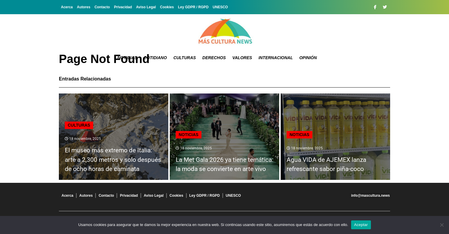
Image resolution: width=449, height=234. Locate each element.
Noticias (127, 57)
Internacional (276, 57)
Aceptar (361, 224)
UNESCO (220, 7)
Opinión (308, 57)
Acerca (67, 7)
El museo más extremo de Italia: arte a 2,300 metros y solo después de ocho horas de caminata (113, 159)
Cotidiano (155, 57)
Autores (83, 7)
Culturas (184, 57)
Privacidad (123, 7)
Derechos (214, 57)
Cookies (167, 7)
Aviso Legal (146, 7)
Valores (242, 57)
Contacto (102, 7)
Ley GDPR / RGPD (193, 7)
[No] (442, 225)
